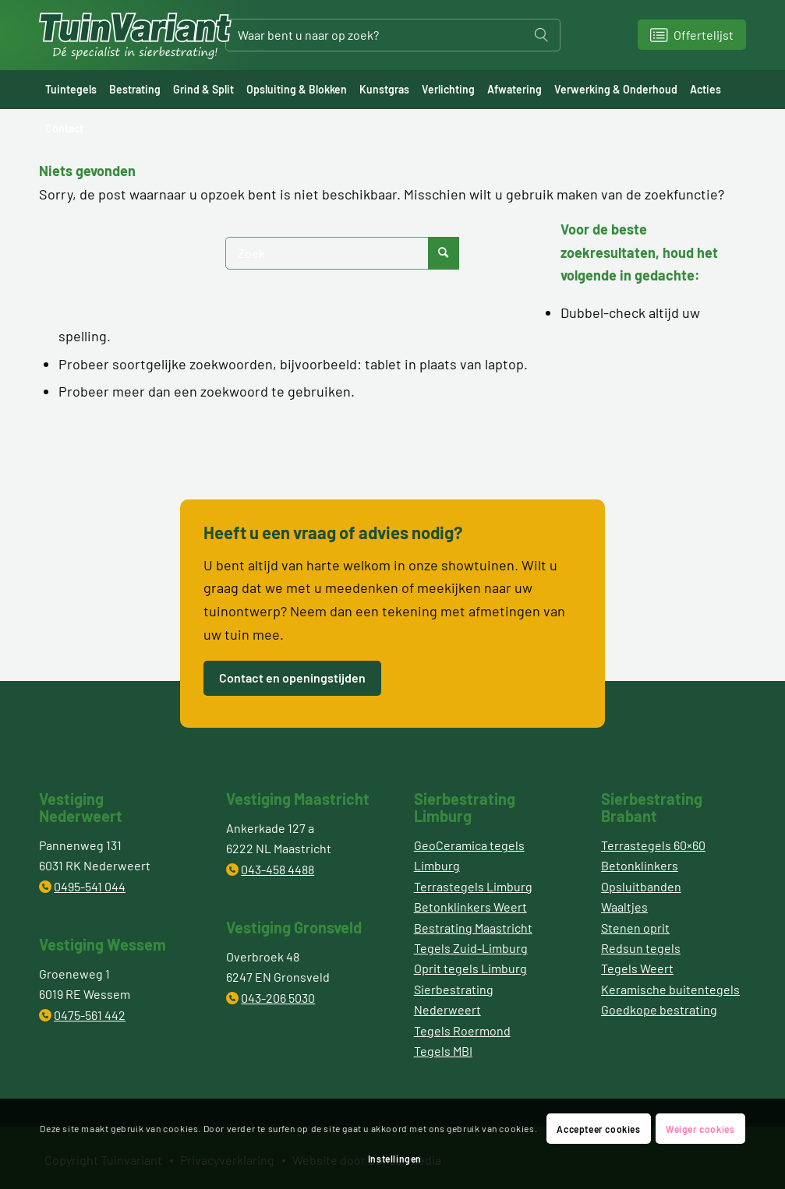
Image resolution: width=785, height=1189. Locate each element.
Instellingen (395, 1158)
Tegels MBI (443, 1050)
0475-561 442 (90, 1014)
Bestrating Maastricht (473, 927)
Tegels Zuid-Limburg (471, 947)
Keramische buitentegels (670, 989)
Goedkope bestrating (659, 1009)
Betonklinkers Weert (470, 906)
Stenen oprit (635, 927)
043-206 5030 (278, 997)
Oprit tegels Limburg (470, 968)
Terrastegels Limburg (473, 886)
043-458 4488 (277, 869)
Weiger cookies (700, 1129)
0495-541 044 (90, 886)
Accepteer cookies (598, 1129)
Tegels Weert (637, 968)
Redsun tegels (641, 947)
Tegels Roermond (462, 1030)
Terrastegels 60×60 (653, 845)
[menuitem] (71, 89)
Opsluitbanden (641, 886)
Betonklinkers (639, 865)
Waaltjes (624, 906)
